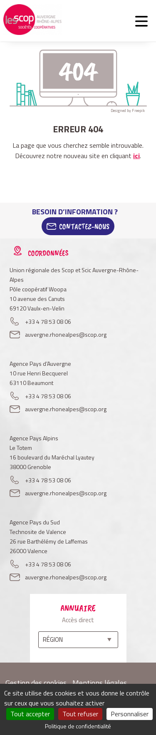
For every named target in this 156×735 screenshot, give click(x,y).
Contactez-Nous (84, 226)
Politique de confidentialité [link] (78, 726)
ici (136, 156)
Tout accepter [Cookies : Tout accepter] (30, 714)
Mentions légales (99, 682)
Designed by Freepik (128, 110)
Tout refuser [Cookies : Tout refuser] (80, 714)
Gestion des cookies (36, 682)
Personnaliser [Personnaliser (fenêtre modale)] (130, 714)
